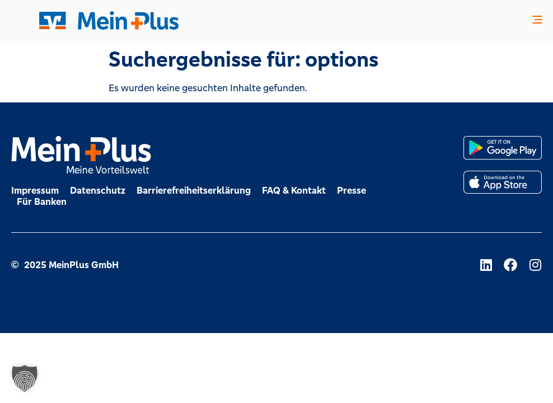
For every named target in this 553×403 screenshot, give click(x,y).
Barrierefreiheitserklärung (194, 190)
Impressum (35, 190)
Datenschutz (97, 190)
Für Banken (42, 201)
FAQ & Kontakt (294, 190)
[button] (537, 21)
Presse (351, 190)
